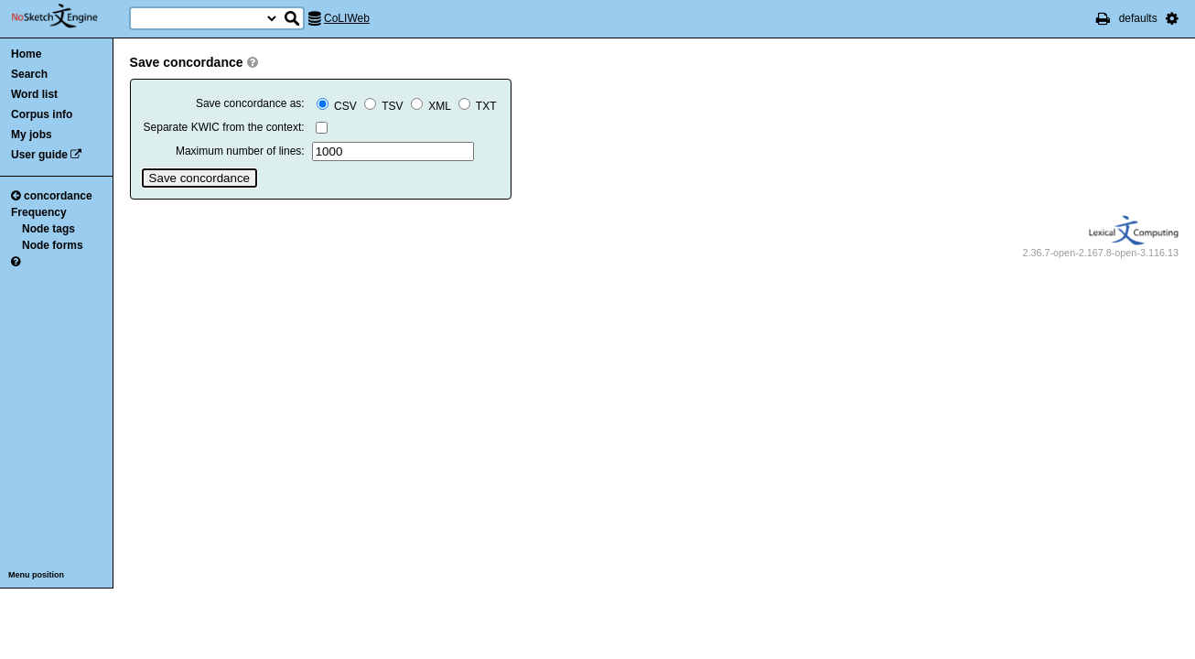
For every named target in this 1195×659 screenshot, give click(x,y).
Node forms (52, 245)
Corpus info (41, 114)
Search (29, 74)
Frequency (39, 212)
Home (26, 54)
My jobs (31, 134)
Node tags (48, 228)
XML (432, 106)
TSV (385, 106)
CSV (338, 106)
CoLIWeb (347, 18)
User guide (39, 154)
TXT (477, 106)
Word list (34, 94)
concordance (51, 195)
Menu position (36, 574)
